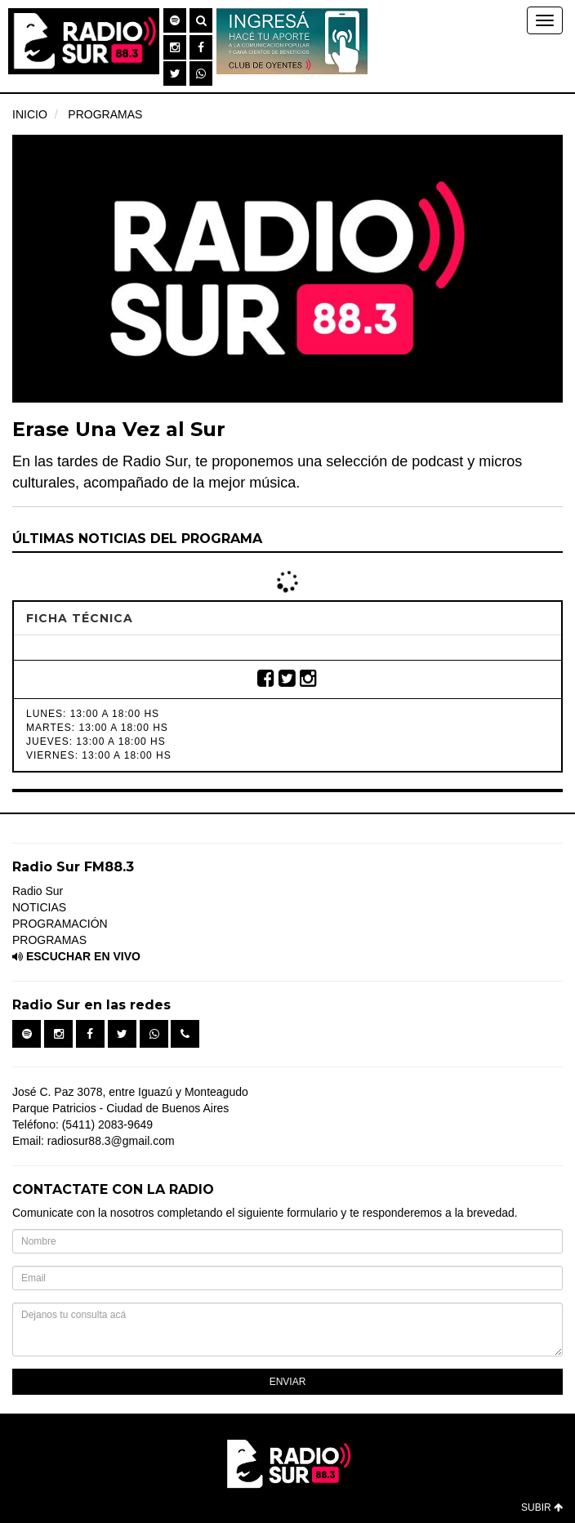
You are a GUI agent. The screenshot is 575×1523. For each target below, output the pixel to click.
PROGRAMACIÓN (60, 923)
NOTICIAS (39, 907)
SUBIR (542, 1507)
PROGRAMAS (105, 114)
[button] (174, 20)
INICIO (29, 114)
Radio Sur (37, 890)
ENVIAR (288, 1381)
